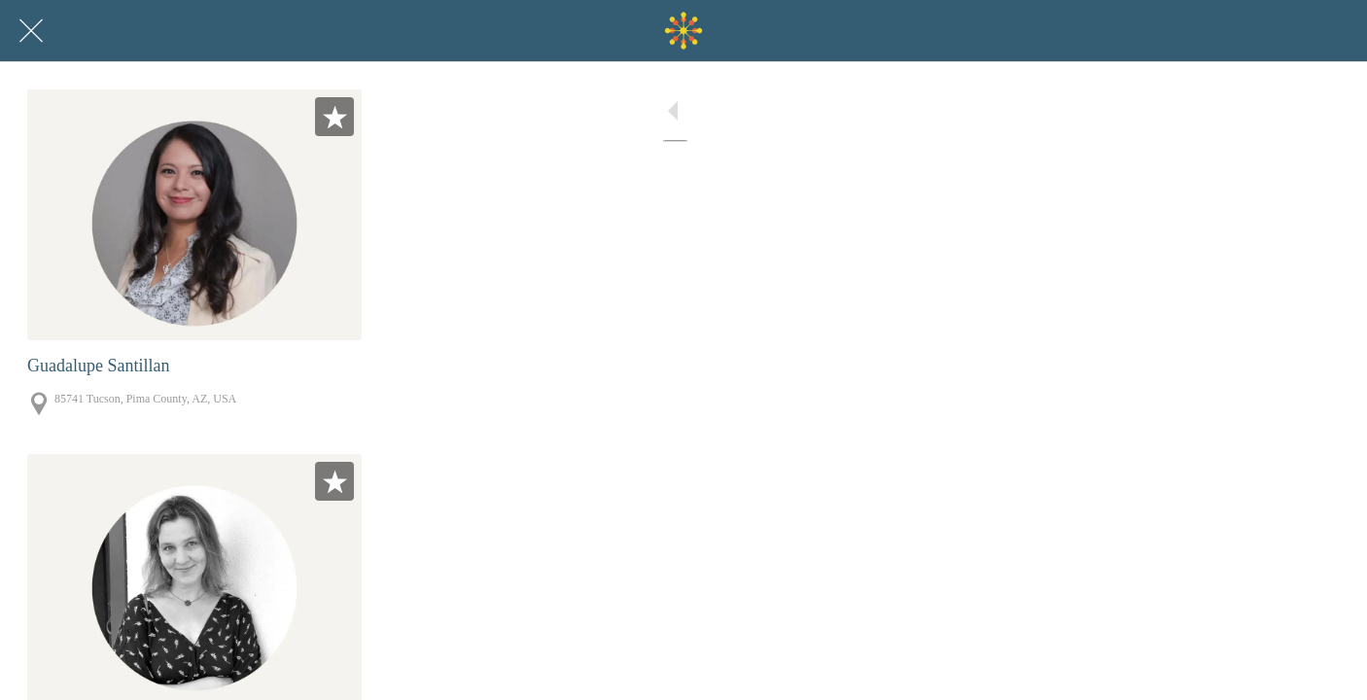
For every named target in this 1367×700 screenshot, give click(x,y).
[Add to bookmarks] (334, 116)
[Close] (31, 31)
